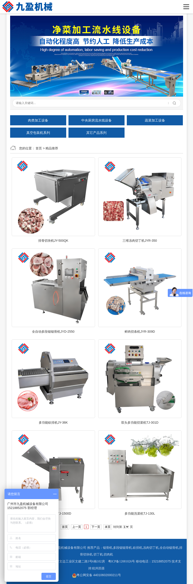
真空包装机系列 (38, 133)
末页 (108, 527)
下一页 (95, 527)
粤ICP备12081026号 (121, 561)
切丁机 (98, 554)
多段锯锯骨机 (122, 547)
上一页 (76, 527)
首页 (39, 148)
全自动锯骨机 (169, 547)
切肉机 (108, 554)
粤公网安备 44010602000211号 (96, 575)
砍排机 (137, 547)
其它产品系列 (96, 133)
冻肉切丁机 (151, 547)
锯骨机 (107, 547)
